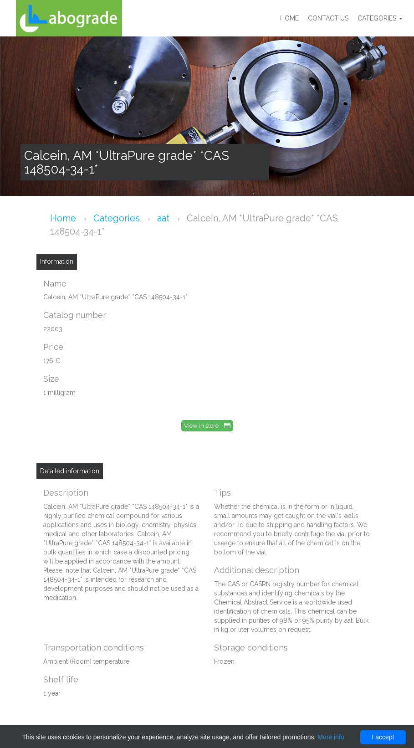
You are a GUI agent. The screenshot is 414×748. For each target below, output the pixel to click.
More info (330, 737)
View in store (207, 425)
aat (164, 218)
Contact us (328, 18)
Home (289, 18)
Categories (380, 18)
